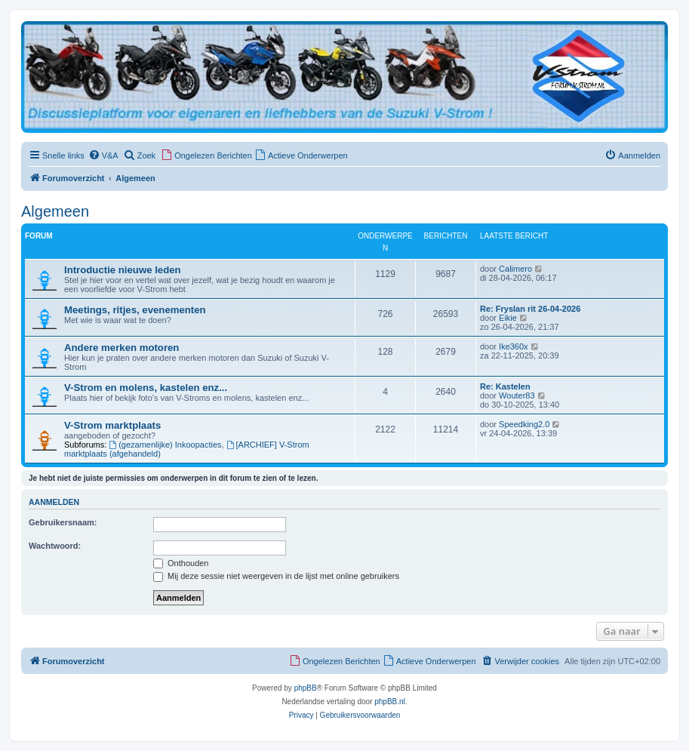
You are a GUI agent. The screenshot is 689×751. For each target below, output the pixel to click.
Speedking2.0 (524, 424)
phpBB (305, 688)
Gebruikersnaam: (63, 522)
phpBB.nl (389, 701)
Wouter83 (517, 395)
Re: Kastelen (505, 386)
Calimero (515, 268)
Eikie (508, 317)
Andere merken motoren (121, 347)
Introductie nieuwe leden (122, 269)
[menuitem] (103, 155)
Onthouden (181, 563)
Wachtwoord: (55, 545)
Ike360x (513, 346)
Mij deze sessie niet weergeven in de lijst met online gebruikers (276, 575)
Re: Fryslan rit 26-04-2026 (530, 308)
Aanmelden (54, 501)
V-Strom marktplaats (112, 425)
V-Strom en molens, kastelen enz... (145, 387)
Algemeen (55, 211)
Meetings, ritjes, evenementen (135, 309)
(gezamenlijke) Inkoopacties (165, 444)
